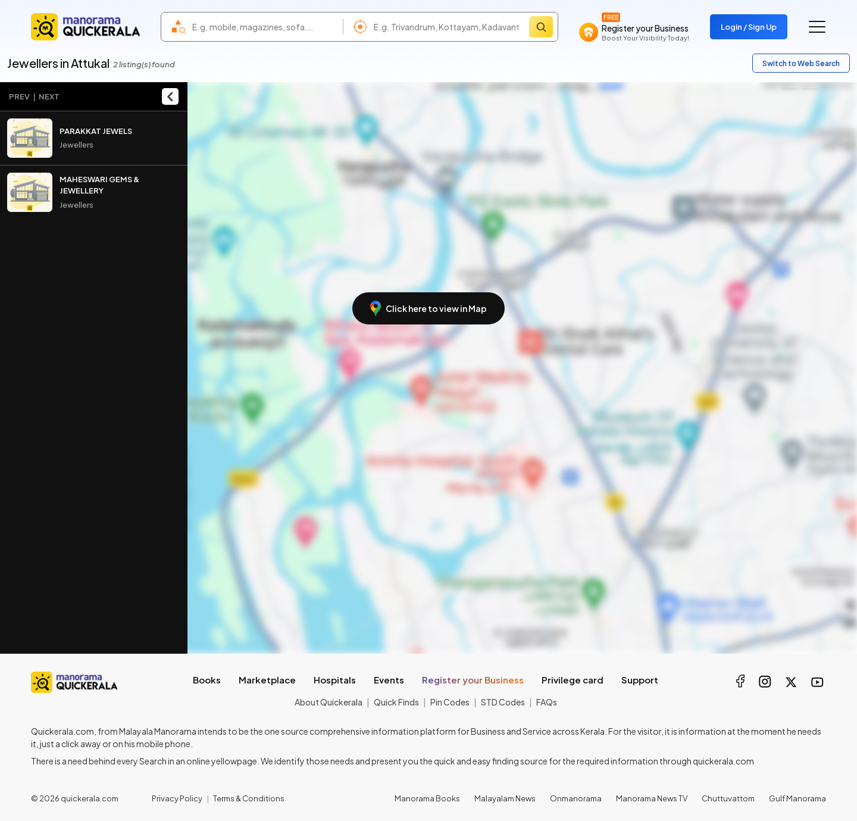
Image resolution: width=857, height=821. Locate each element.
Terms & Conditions (248, 798)
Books (207, 679)
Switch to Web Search (801, 63)
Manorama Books (427, 798)
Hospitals (335, 679)
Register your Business (473, 679)
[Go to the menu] (817, 27)
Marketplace (267, 679)
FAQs (546, 702)
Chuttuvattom (728, 798)
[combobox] (264, 26)
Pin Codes (450, 702)
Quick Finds (396, 702)
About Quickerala (328, 702)
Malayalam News (505, 798)
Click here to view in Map (428, 308)
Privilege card (572, 679)
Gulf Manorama (797, 798)
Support (639, 679)
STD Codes (503, 702)
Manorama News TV (651, 798)
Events (389, 679)
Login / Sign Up (749, 27)
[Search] (541, 27)
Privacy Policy (177, 798)
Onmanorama (576, 798)
